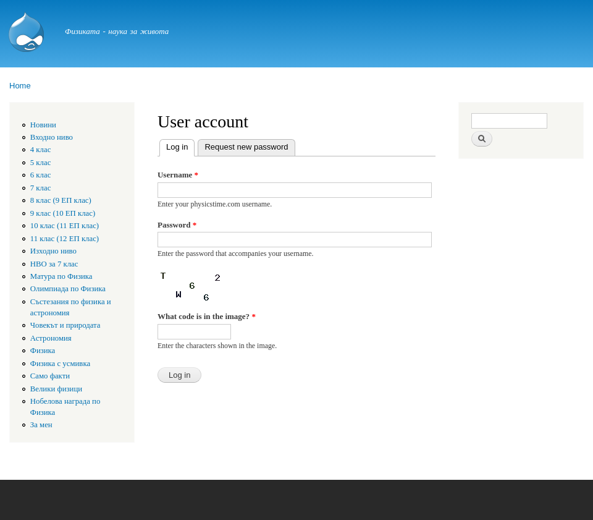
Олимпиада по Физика (68, 288)
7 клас (40, 188)
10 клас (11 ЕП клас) (64, 225)
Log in (180, 145)
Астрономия (51, 338)
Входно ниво (51, 137)
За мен (41, 424)
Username (178, 174)
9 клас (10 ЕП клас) (62, 213)
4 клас (40, 149)
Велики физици (56, 389)
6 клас (40, 175)
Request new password (246, 146)
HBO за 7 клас (54, 264)
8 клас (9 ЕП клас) (60, 200)
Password (177, 224)
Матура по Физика (61, 276)
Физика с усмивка (60, 363)
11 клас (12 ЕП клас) (64, 238)
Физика (43, 350)
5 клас (40, 162)
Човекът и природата (65, 325)
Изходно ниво (53, 251)
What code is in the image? (207, 316)
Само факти (50, 376)
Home (20, 85)
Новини (43, 125)
